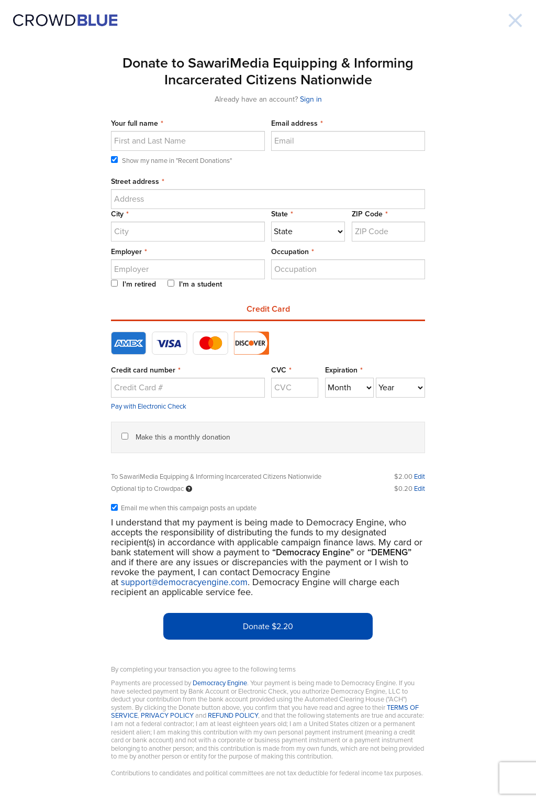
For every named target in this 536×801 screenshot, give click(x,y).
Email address (294, 123)
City (117, 214)
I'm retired (133, 284)
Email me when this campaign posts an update (183, 508)
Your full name (134, 123)
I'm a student (195, 284)
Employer (126, 251)
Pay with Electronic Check (148, 406)
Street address (135, 181)
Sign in (311, 99)
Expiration (341, 370)
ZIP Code (367, 214)
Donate (268, 626)
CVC (278, 370)
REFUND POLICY (233, 715)
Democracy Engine (220, 683)
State (279, 214)
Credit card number (143, 370)
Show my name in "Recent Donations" (171, 160)
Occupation (290, 251)
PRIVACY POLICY (167, 715)
